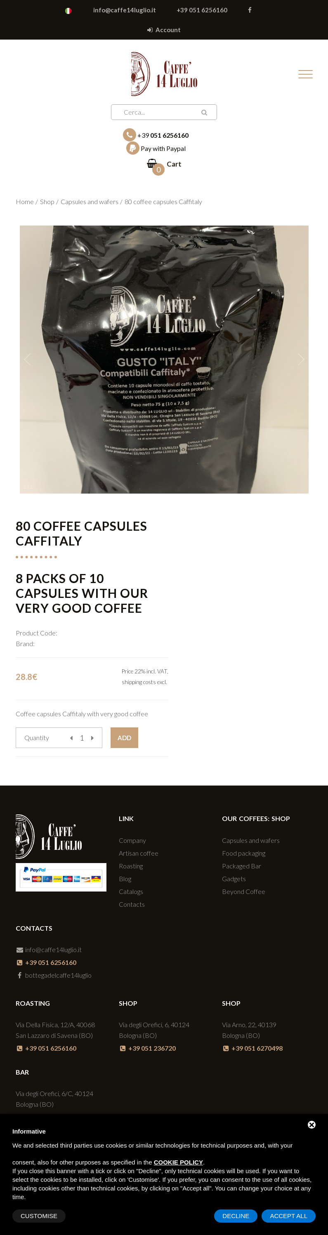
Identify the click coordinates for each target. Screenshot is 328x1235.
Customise (39, 1215)
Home (25, 201)
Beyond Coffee (243, 891)
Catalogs (131, 891)
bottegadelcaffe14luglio (54, 975)
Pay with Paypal (156, 148)
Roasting (131, 866)
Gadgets (234, 878)
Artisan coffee (138, 853)
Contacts (132, 904)
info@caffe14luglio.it (124, 10)
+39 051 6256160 (202, 10)
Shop (47, 201)
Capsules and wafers (89, 201)
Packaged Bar (241, 866)
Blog (125, 878)
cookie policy (178, 1162)
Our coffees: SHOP (256, 818)
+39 (156, 134)
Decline (235, 1215)
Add (124, 737)
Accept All (288, 1215)
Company (132, 840)
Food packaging (243, 853)
